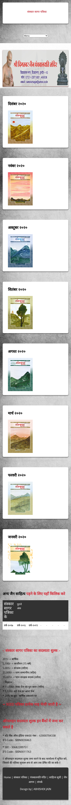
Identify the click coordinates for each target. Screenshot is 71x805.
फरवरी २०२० (17, 475)
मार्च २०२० (15, 413)
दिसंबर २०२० (17, 103)
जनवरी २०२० (17, 537)
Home (7, 777)
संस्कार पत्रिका (20, 777)
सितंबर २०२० (17, 289)
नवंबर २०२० (16, 165)
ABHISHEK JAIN (42, 789)
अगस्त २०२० (16, 351)
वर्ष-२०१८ (21, 625)
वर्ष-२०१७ (8, 625)
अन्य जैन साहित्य (14, 593)
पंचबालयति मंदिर (38, 777)
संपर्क (39, 782)
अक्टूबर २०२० (17, 227)
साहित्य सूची (55, 777)
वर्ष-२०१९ (33, 625)
